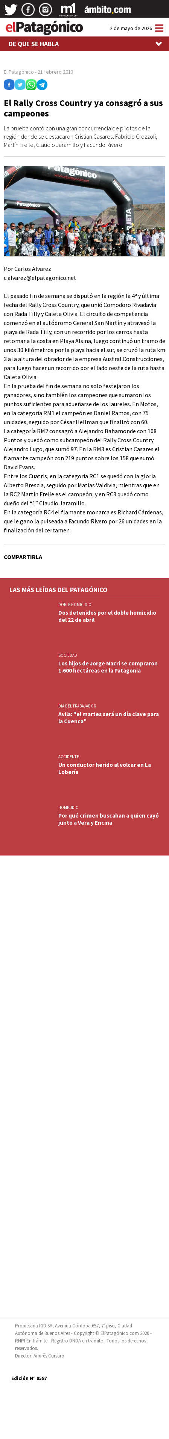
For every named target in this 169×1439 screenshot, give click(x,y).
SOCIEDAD (67, 655)
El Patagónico (19, 71)
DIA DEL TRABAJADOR (77, 706)
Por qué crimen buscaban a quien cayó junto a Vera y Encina (108, 819)
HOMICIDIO (68, 807)
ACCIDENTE (69, 756)
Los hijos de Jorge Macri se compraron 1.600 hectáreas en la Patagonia (108, 667)
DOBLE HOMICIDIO (74, 604)
